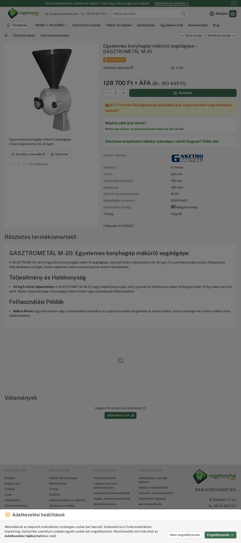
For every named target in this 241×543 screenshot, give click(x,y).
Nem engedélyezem (185, 535)
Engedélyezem (220, 535)
